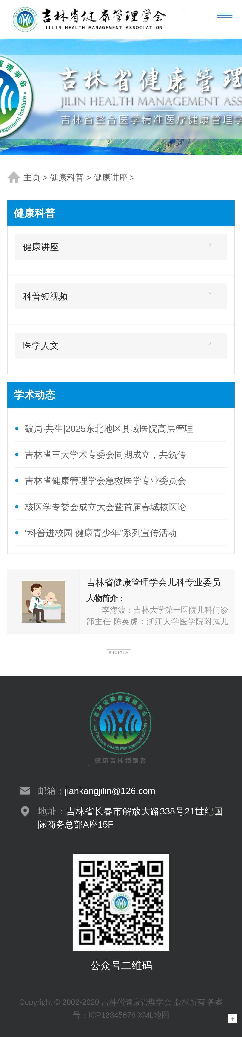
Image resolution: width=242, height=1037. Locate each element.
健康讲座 (111, 177)
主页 (31, 177)
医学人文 (41, 345)
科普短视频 (45, 296)
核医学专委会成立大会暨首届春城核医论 (105, 507)
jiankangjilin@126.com (110, 791)
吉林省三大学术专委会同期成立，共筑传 (105, 454)
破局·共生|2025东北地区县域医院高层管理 (109, 428)
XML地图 (153, 1015)
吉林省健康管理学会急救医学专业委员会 (105, 480)
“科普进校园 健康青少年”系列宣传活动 (101, 533)
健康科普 (67, 177)
